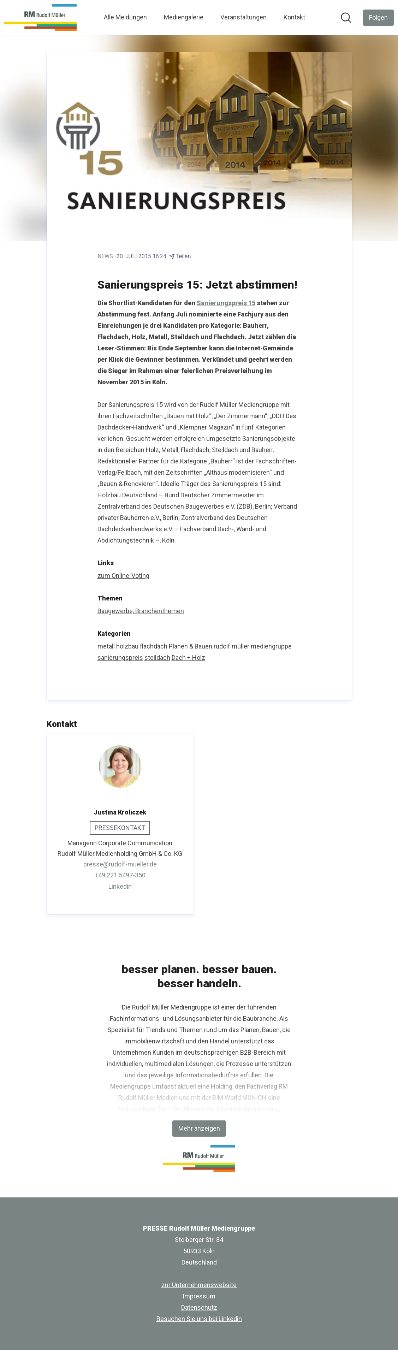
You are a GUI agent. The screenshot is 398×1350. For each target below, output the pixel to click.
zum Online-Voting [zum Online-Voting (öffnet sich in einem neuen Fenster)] (123, 575)
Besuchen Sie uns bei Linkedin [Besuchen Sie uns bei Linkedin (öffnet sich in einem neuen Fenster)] (199, 1318)
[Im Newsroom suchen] (346, 17)
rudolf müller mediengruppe (253, 646)
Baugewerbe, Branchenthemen (140, 611)
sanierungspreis (120, 657)
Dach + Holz (188, 657)
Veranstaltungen (243, 17)
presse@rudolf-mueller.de (120, 864)
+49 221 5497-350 (120, 875)
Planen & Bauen (190, 646)
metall (106, 646)
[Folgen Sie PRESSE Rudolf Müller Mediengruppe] (378, 18)
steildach (157, 657)
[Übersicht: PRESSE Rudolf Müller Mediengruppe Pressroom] (40, 17)
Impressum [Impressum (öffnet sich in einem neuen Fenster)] (199, 1296)
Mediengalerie (183, 17)
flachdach (153, 646)
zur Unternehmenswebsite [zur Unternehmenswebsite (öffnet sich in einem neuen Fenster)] (199, 1285)
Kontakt (294, 17)
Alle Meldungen (125, 17)
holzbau (127, 646)
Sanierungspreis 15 (226, 303)
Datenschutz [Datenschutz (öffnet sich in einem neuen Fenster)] (199, 1307)
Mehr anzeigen (199, 1128)
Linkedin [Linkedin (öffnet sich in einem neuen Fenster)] (120, 886)
